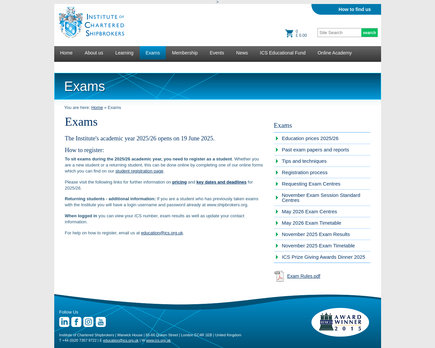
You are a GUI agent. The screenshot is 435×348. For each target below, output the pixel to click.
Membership (185, 52)
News (242, 52)
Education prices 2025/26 (310, 138)
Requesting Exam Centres (311, 184)
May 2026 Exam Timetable (312, 223)
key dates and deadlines (222, 182)
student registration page (139, 170)
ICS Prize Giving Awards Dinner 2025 (323, 257)
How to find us (355, 9)
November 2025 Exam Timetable (318, 245)
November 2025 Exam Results (316, 234)
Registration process (305, 172)
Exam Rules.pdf (303, 276)
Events (217, 52)
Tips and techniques (304, 161)
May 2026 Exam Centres (309, 211)
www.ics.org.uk (158, 340)
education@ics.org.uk (162, 232)
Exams (153, 52)
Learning (124, 52)
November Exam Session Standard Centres (321, 197)
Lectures (69, 66)
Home (66, 52)
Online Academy (334, 52)
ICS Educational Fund (282, 52)
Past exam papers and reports (315, 149)
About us (94, 52)
